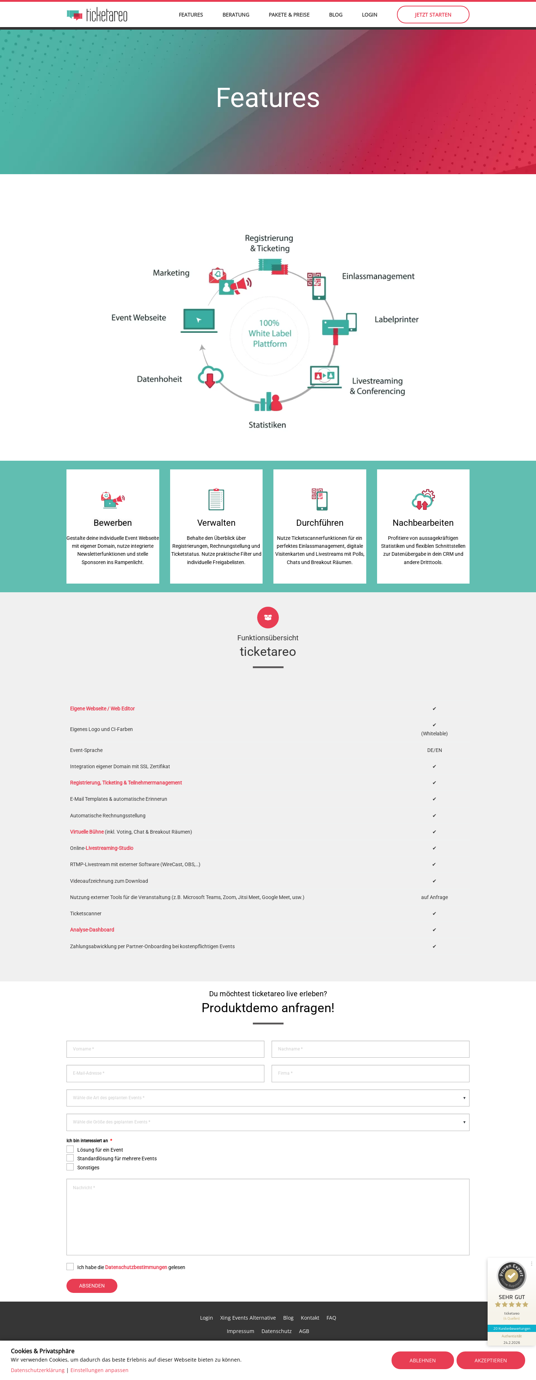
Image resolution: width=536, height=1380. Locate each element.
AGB (304, 1311)
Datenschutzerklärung (38, 1370)
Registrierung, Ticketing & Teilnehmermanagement (126, 763)
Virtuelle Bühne (87, 812)
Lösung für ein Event (100, 1130)
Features (191, 18)
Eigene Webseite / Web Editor (102, 689)
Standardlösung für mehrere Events (117, 1139)
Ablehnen (423, 1360)
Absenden (92, 1266)
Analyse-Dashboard (92, 910)
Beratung (235, 18)
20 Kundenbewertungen (511, 1324)
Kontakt (310, 1298)
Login (369, 18)
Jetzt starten (433, 18)
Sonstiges (88, 1148)
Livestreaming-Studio (109, 828)
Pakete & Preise (289, 18)
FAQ (331, 1298)
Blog (335, 18)
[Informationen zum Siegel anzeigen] (511, 1335)
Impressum (240, 1311)
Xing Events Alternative (248, 1298)
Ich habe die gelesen (131, 1248)
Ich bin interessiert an (89, 1121)
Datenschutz (276, 1311)
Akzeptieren (491, 1360)
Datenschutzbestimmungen (136, 1248)
